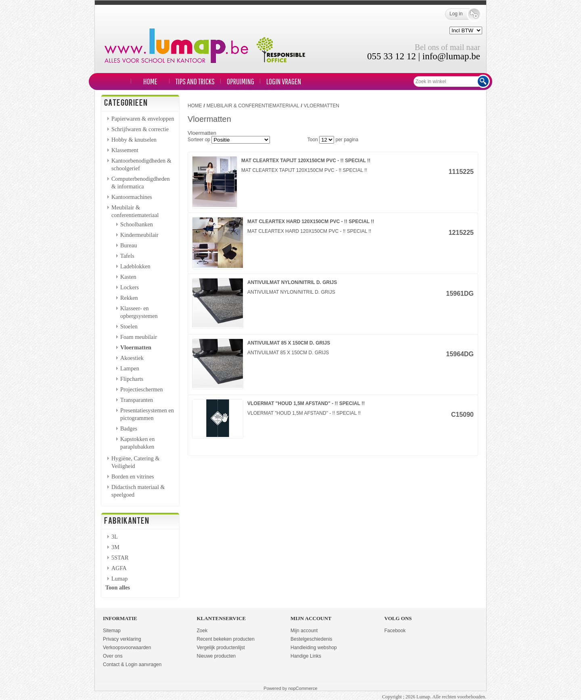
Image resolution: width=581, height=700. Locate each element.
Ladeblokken (135, 266)
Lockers (129, 287)
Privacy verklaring (122, 639)
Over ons (113, 656)
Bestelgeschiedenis (311, 639)
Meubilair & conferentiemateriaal (253, 106)
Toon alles (117, 587)
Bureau (128, 245)
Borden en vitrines (132, 476)
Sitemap (112, 630)
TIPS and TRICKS (195, 81)
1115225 (461, 171)
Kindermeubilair (139, 235)
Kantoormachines (131, 197)
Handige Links (305, 656)
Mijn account (304, 630)
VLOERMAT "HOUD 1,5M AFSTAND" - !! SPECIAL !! (306, 403)
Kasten (128, 277)
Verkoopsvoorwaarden (127, 647)
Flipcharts (131, 379)
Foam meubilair (138, 337)
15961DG (460, 293)
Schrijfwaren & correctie (140, 129)
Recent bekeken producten (226, 639)
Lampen (129, 368)
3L (114, 536)
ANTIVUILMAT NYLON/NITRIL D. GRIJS (292, 282)
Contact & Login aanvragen (132, 664)
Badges (128, 428)
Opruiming (240, 81)
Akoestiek (132, 358)
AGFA (119, 568)
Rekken (129, 298)
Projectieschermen (141, 389)
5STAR (120, 557)
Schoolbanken (136, 224)
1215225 (461, 232)
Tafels (127, 256)
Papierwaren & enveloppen (142, 118)
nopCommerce (303, 688)
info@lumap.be (451, 56)
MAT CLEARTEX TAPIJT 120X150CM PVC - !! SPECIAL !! (305, 160)
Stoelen (129, 326)
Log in (461, 14)
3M (115, 547)
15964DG (460, 354)
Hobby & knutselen (134, 139)
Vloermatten (135, 347)
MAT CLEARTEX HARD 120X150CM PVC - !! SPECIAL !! (310, 221)
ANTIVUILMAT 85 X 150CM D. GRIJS (288, 343)
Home (150, 81)
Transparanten (136, 400)
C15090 (462, 414)
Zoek (202, 630)
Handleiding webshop (313, 647)
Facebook (395, 630)
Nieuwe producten (216, 656)
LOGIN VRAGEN (283, 81)
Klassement (124, 150)
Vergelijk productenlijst (221, 647)
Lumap (119, 578)
